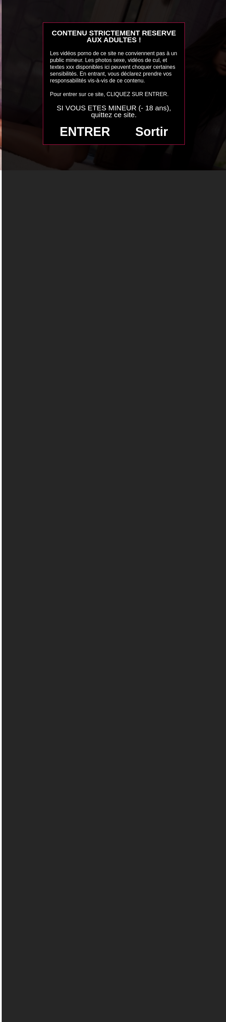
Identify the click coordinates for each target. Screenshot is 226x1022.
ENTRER (85, 132)
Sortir (151, 132)
